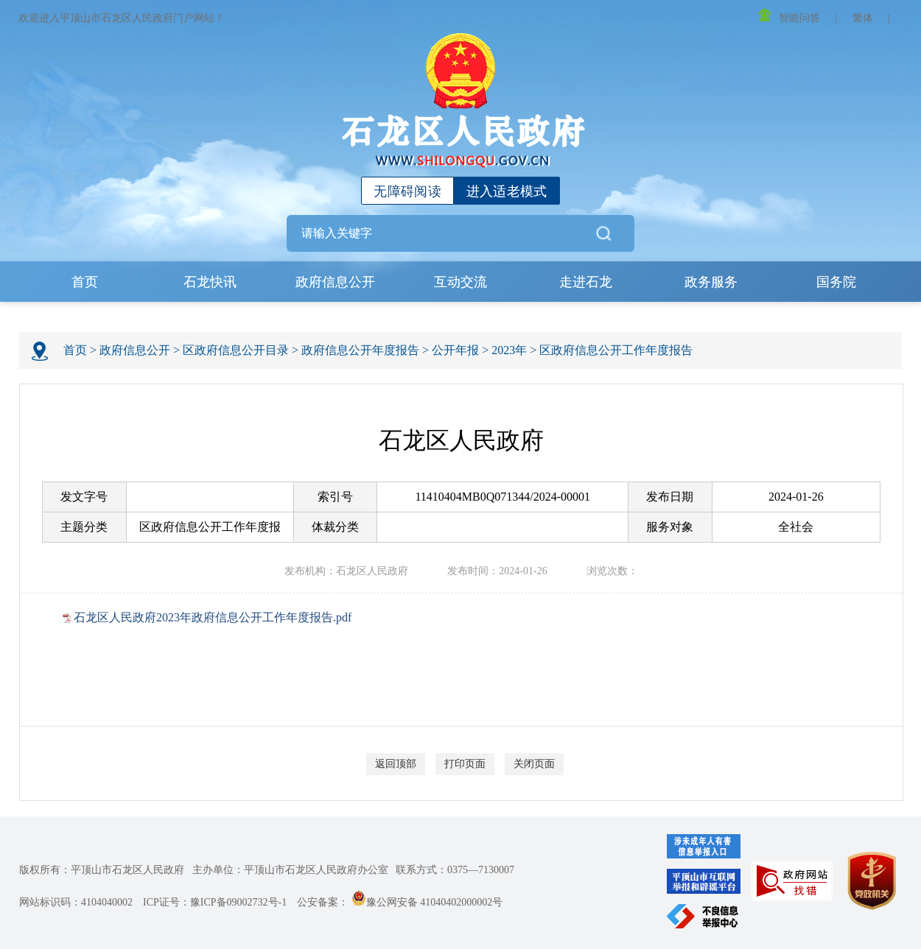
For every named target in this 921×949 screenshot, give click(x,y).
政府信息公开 (335, 282)
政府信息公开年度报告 (360, 350)
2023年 (509, 350)
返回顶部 (395, 763)
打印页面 (465, 763)
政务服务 (711, 282)
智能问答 (789, 16)
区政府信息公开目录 (236, 350)
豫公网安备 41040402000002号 (427, 902)
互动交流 (460, 282)
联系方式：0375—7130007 (455, 869)
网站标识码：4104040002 (76, 902)
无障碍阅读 (407, 191)
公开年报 (455, 350)
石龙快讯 (210, 282)
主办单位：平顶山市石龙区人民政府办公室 (290, 869)
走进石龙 (585, 282)
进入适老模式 (506, 191)
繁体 (862, 18)
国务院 (836, 282)
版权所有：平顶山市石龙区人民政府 (101, 869)
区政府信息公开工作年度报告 (616, 350)
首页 (84, 282)
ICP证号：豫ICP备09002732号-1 (215, 902)
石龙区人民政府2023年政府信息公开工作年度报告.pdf (212, 617)
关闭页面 (534, 763)
